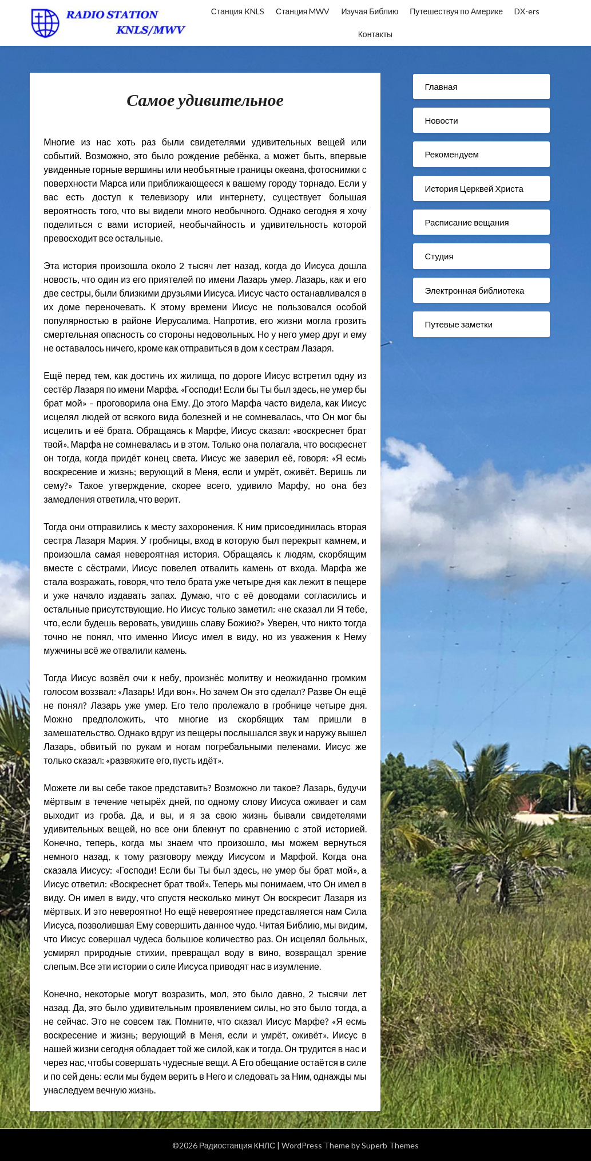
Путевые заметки (459, 324)
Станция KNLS (237, 11)
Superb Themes (390, 1145)
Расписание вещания (467, 222)
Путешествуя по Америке (456, 11)
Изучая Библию (369, 11)
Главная (441, 86)
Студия (439, 256)
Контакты (375, 34)
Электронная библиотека (474, 290)
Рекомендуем (451, 154)
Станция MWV (303, 11)
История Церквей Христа (474, 188)
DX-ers (527, 11)
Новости (441, 120)
